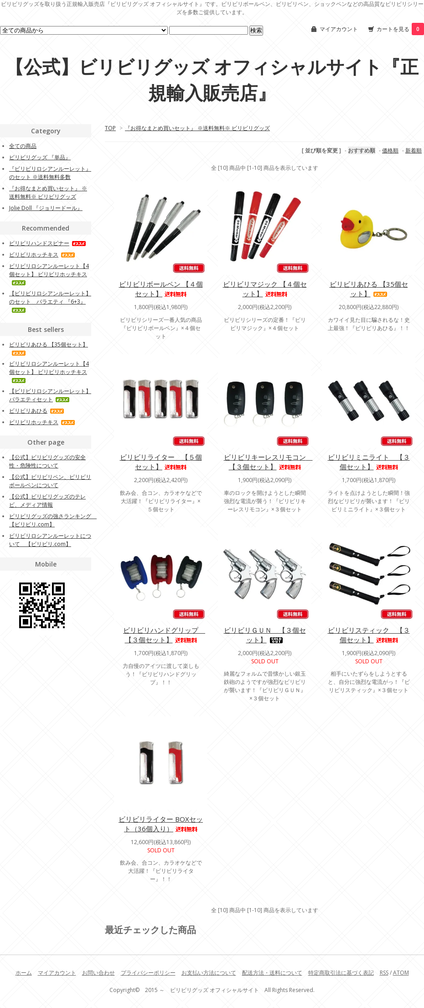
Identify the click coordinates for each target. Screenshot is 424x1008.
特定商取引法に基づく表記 (341, 972)
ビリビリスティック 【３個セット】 (369, 634)
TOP (110, 128)
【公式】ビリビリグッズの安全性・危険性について (47, 461)
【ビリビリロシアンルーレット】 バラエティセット (50, 395)
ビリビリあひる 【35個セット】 (369, 288)
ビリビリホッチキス (42, 254)
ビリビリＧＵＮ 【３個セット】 (265, 634)
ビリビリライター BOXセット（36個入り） (161, 823)
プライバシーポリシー (148, 972)
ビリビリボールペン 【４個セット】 (161, 288)
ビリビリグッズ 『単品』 (40, 157)
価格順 (390, 150)
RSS (384, 972)
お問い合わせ (98, 972)
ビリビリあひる (36, 411)
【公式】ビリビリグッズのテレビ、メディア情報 (47, 501)
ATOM (401, 972)
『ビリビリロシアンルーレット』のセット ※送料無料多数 (50, 173)
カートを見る (400, 29)
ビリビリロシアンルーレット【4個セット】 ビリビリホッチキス (49, 273)
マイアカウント (339, 29)
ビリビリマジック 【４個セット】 (265, 288)
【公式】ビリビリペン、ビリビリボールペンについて (50, 481)
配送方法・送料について (272, 972)
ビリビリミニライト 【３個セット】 (369, 461)
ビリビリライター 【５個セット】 (161, 461)
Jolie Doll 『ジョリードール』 (46, 208)
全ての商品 (22, 146)
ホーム (24, 972)
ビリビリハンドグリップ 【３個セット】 (164, 634)
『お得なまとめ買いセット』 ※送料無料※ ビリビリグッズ (197, 128)
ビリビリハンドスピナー (47, 243)
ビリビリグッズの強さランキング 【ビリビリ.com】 (53, 520)
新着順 (413, 150)
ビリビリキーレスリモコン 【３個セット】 (268, 461)
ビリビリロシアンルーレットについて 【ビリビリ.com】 (50, 540)
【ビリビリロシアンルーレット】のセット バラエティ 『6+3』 (50, 301)
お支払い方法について (208, 972)
